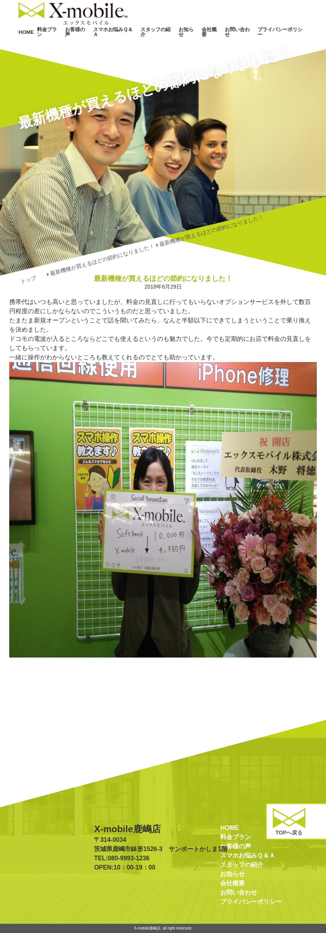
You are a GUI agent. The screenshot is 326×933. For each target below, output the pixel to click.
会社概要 (225, 41)
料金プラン (85, 41)
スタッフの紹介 (179, 41)
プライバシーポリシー (286, 41)
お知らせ (205, 41)
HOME (65, 41)
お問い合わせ (249, 41)
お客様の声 (109, 41)
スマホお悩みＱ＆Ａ (142, 41)
